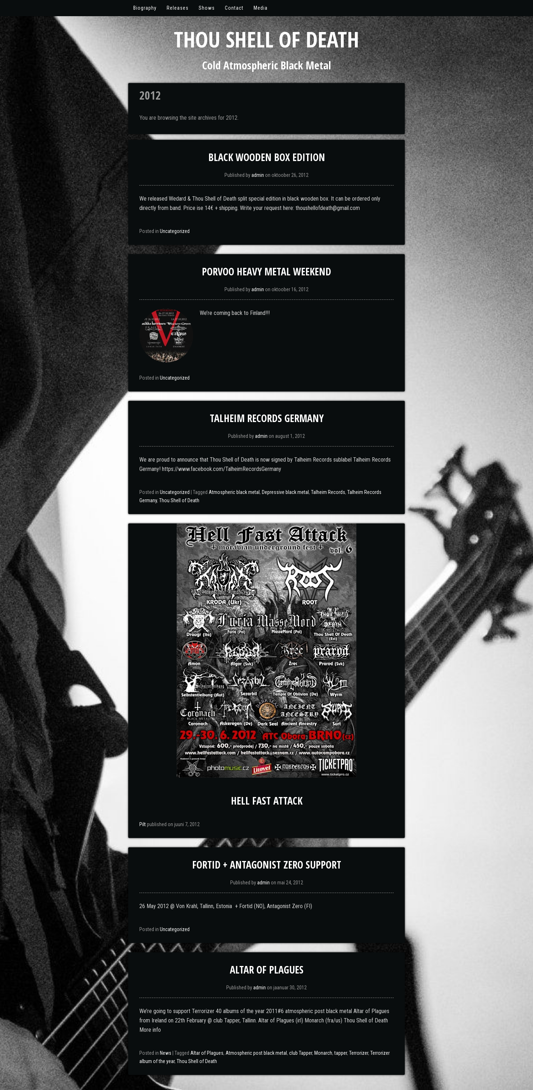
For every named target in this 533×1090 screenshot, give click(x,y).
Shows (207, 8)
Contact (234, 8)
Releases (178, 8)
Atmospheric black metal (234, 492)
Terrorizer (358, 1053)
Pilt (142, 824)
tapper (340, 1053)
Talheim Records (328, 492)
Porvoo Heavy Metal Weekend (266, 271)
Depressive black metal (285, 492)
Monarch (323, 1053)
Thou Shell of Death (266, 39)
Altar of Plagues (266, 969)
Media (261, 8)
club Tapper (300, 1053)
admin (257, 175)
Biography (145, 8)
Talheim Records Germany (267, 418)
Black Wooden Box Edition (266, 157)
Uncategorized (175, 231)
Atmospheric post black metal (256, 1053)
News (165, 1053)
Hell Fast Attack (266, 800)
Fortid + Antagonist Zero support (266, 864)
